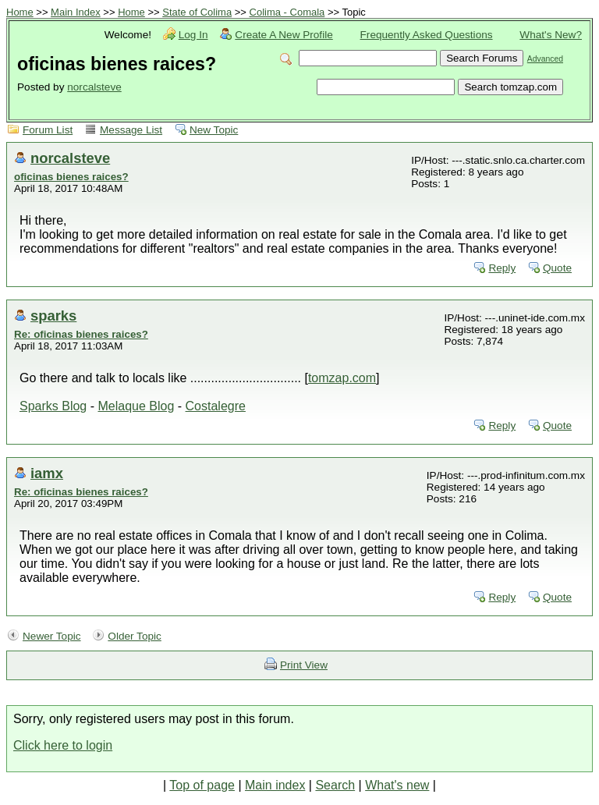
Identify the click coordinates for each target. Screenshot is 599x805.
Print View (304, 665)
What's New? (550, 35)
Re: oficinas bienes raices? (81, 334)
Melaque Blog (135, 406)
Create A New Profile (283, 35)
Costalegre (216, 406)
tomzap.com (342, 378)
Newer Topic (52, 636)
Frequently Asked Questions (426, 35)
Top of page (202, 785)
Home (20, 12)
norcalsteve (94, 87)
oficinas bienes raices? (71, 177)
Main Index (76, 12)
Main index (275, 785)
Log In (193, 35)
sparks (53, 315)
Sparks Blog (53, 406)
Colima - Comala (287, 12)
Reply (502, 268)
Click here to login (62, 745)
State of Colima (197, 12)
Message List (131, 130)
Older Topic (134, 636)
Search (335, 785)
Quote (557, 268)
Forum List (48, 130)
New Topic (214, 130)
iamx (46, 473)
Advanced (545, 59)
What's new (397, 785)
